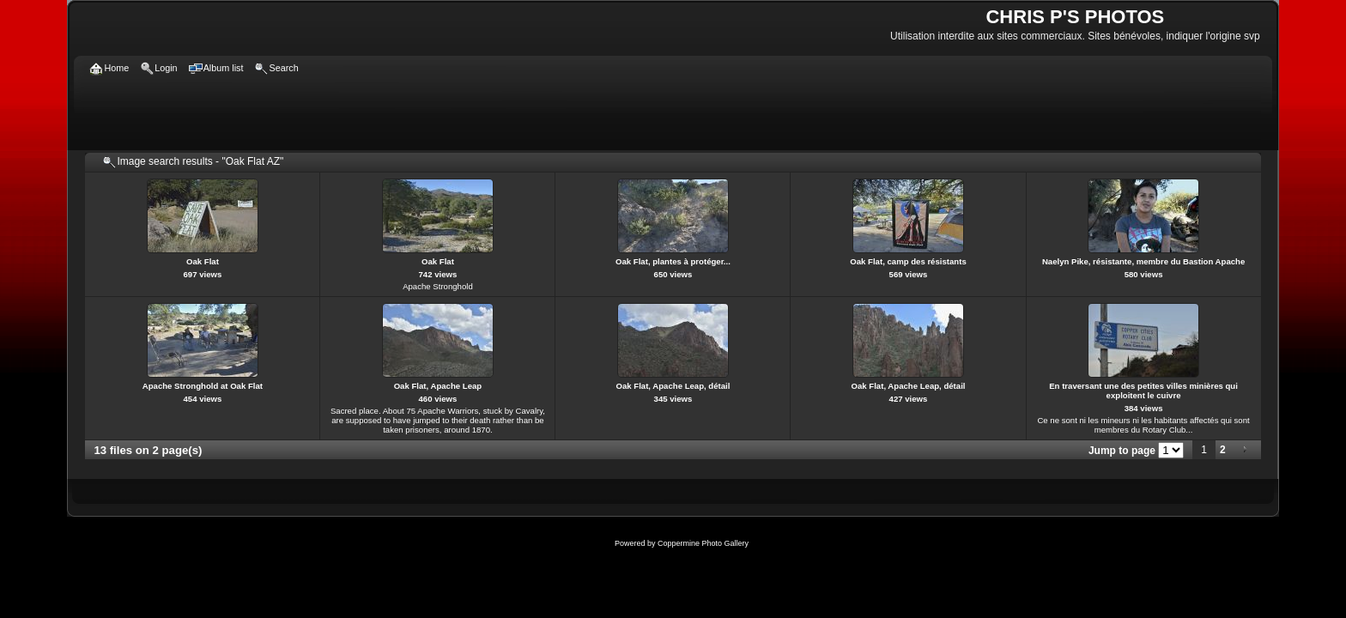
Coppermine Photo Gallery (703, 543)
